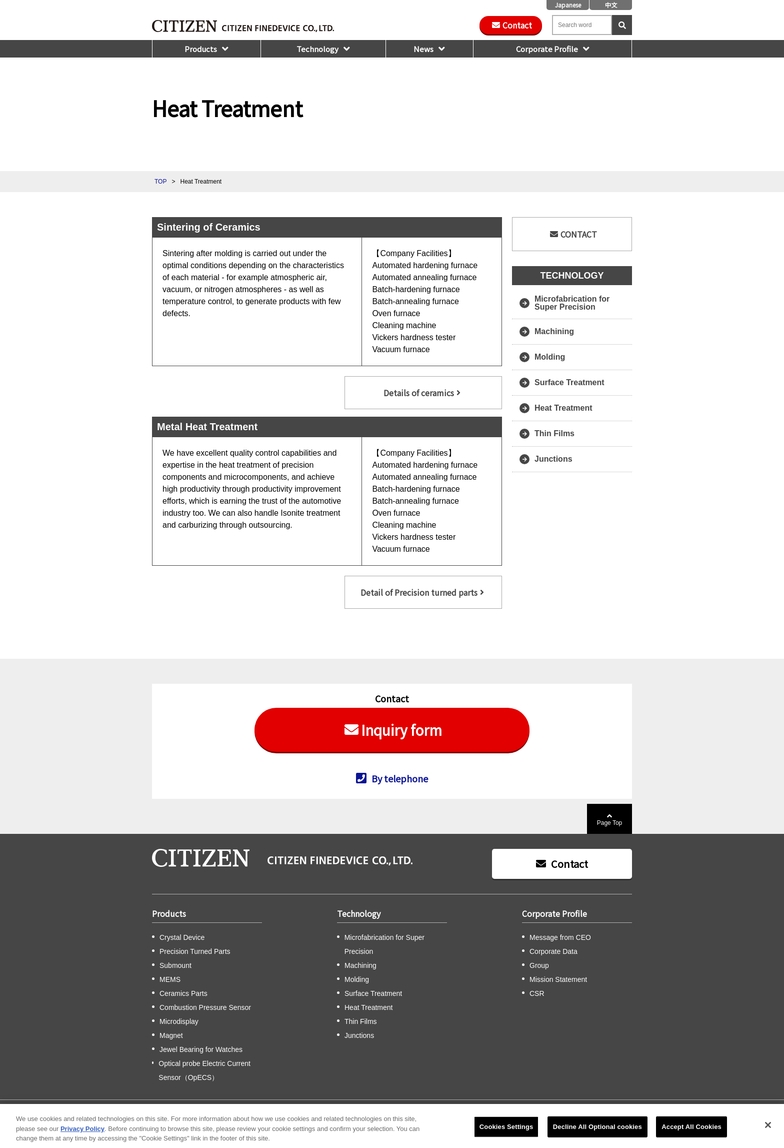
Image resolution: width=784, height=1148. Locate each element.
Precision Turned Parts (195, 951)
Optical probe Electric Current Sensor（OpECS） (204, 1070)
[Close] (768, 1132)
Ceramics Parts (184, 993)
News (424, 49)
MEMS (170, 979)
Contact (517, 25)
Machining (554, 331)
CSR (537, 993)
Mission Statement (558, 979)
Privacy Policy (421, 1110)
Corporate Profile (547, 49)
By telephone (400, 778)
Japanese (568, 5)
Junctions (553, 459)
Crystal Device (182, 937)
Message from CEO (560, 937)
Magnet (171, 1035)
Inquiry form (401, 730)
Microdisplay (179, 1021)
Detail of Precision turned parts (419, 592)
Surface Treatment (569, 382)
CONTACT (578, 234)
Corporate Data (554, 951)
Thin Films (554, 433)
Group (539, 965)
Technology (317, 49)
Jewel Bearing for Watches (201, 1049)
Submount (176, 965)
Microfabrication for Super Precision (572, 303)
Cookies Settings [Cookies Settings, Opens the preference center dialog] (507, 1134)
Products (200, 49)
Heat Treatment (563, 408)
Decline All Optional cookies (597, 1134)
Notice (459, 1110)
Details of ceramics (419, 393)
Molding (549, 357)
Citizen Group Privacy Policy (354, 1110)
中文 (611, 5)
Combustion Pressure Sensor (205, 1007)
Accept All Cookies (692, 1134)
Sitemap (272, 1110)
